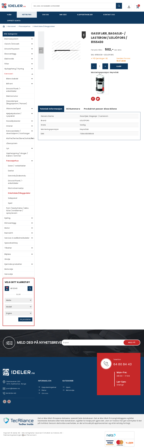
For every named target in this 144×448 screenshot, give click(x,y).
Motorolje (9, 269)
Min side (63, 15)
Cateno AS (57, 433)
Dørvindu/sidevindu (17, 176)
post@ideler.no (13, 388)
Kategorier (68, 381)
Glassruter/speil (13, 108)
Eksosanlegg (10, 54)
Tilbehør (8, 248)
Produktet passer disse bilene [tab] (100, 108)
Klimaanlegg (10, 223)
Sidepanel (12, 198)
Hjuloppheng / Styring (14, 69)
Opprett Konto (14, 21)
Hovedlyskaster (13, 121)
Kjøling (7, 218)
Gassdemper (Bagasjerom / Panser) (16, 102)
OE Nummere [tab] (73, 108)
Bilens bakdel (12, 78)
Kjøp (119, 66)
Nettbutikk (26, 15)
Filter (7, 64)
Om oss (45, 15)
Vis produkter (25, 319)
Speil (10, 203)
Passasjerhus (24, 26)
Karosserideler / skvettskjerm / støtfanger (18, 132)
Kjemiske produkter (13, 264)
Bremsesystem (11, 39)
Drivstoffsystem (12, 49)
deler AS (16, 433)
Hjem (9, 15)
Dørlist (11, 171)
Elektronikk (9, 59)
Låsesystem (11, 143)
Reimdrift (9, 233)
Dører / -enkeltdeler (17, 166)
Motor (7, 228)
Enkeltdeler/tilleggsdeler (44, 26)
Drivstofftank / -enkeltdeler (13, 89)
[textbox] (77, 6)
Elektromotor (12, 96)
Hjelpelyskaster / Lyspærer (13, 114)
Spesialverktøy (11, 243)
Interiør (9, 126)
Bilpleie (8, 254)
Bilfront (9, 83)
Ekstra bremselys (16, 188)
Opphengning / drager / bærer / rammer (17, 154)
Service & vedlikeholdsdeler (17, 238)
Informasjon (44, 381)
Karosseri (12, 26)
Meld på (131, 342)
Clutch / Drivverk (12, 44)
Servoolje (9, 274)
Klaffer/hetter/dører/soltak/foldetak (20, 138)
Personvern (32, 435)
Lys (7, 148)
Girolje (7, 259)
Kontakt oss (109, 15)
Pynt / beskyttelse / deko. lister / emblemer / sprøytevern (17, 210)
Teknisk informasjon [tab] (51, 108)
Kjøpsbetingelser (85, 15)
